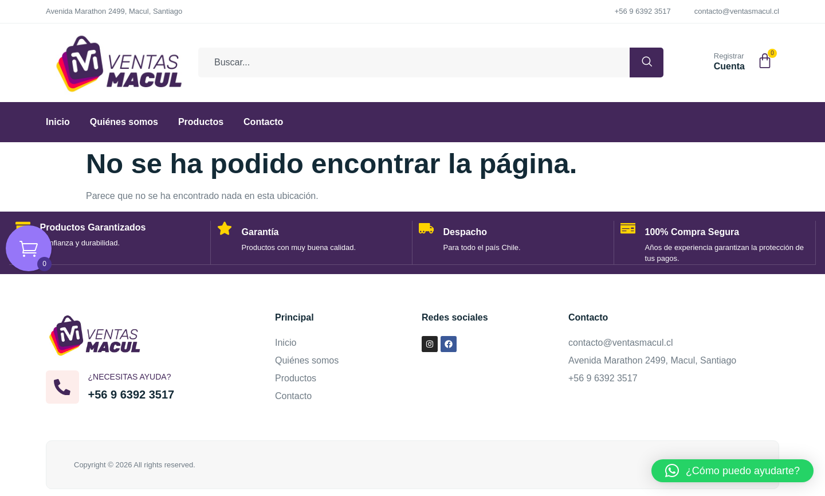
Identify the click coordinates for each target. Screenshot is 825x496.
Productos (200, 122)
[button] (732, 470)
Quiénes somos (124, 122)
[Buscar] (639, 62)
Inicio (58, 122)
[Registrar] (700, 60)
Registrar (729, 56)
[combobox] (406, 62)
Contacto (263, 122)
